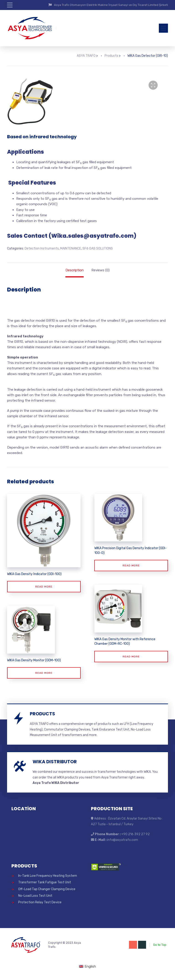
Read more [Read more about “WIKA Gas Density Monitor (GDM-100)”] (43, 672)
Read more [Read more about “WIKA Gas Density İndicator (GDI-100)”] (43, 586)
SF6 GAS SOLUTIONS (97, 248)
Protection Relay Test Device (40, 902)
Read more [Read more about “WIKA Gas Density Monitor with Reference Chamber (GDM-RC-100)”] (131, 656)
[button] (153, 85)
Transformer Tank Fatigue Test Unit (44, 882)
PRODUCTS (42, 714)
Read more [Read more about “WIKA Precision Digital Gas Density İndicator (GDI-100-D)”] (131, 565)
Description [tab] (74, 270)
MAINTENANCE (70, 248)
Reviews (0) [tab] (100, 270)
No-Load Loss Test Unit (35, 896)
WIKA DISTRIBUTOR (55, 761)
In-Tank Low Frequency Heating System (47, 876)
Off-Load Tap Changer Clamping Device (46, 889)
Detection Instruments (42, 248)
